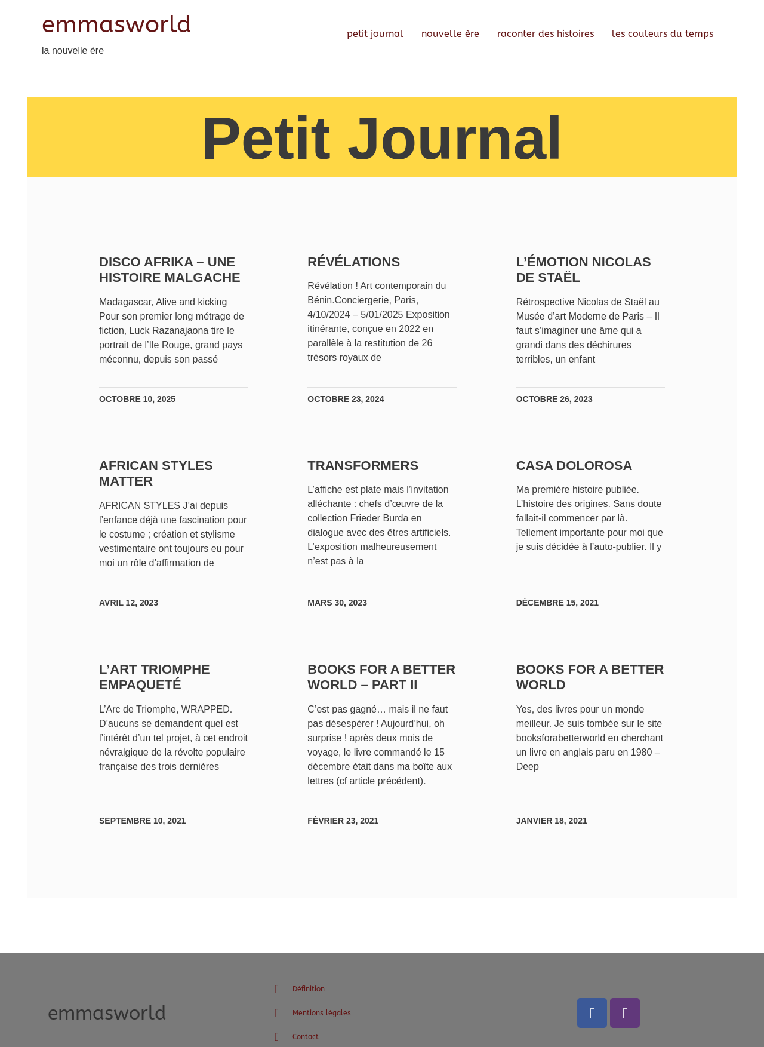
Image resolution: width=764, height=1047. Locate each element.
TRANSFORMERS (364, 465)
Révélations (355, 261)
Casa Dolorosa (573, 465)
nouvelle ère (450, 33)
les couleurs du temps (662, 33)
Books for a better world (568, 691)
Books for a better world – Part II (367, 699)
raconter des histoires (545, 33)
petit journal (375, 33)
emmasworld (117, 24)
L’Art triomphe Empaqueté (157, 691)
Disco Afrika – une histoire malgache (173, 269)
